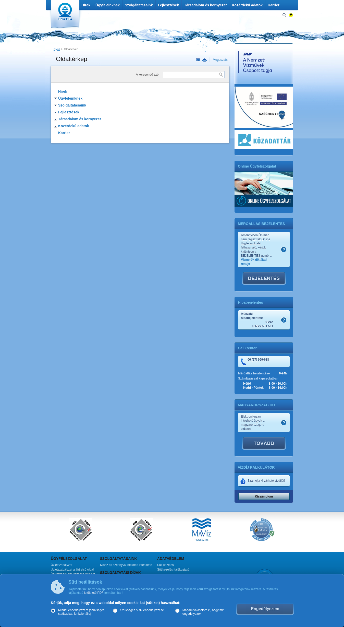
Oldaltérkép (71, 49)
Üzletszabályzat (61, 565)
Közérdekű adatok (247, 5)
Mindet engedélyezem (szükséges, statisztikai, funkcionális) (81, 612)
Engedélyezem (265, 609)
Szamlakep (283, 249)
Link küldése (198, 60)
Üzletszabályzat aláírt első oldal (72, 569)
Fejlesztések (168, 5)
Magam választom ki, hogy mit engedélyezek (203, 612)
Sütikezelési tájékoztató (173, 569)
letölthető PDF (93, 593)
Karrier (273, 5)
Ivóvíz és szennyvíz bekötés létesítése (126, 565)
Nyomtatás (204, 59)
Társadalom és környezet (205, 5)
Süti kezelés (165, 565)
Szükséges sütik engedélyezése (142, 610)
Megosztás (220, 60)
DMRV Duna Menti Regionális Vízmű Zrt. (64, 15)
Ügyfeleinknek (107, 5)
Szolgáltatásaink (139, 5)
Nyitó (57, 49)
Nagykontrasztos (291, 15)
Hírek (85, 5)
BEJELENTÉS (264, 278)
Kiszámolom (264, 496)
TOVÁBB (264, 443)
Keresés (284, 15)
